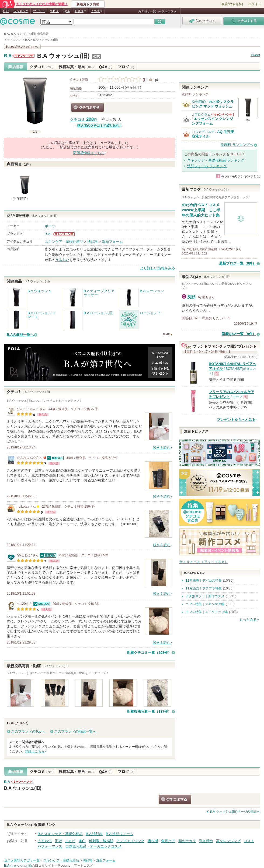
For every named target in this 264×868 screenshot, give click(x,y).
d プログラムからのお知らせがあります (222, 114)
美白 (82, 841)
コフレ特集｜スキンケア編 (205, 604)
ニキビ (70, 841)
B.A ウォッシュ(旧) (63, 55)
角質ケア (168, 841)
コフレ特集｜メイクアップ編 (207, 612)
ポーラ (50, 226)
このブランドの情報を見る (22, 46)
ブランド (39, 11)
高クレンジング (228, 841)
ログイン (254, 4)
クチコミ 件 (84, 120)
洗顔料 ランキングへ (237, 145)
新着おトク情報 (88, 4)
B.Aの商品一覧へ (20, 335)
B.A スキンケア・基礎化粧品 (60, 834)
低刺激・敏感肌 (101, 841)
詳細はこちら (34, 751)
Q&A (67, 11)
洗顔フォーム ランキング (207, 166)
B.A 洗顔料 (94, 834)
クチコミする (87, 107)
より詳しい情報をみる (157, 268)
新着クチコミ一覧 (149, 653)
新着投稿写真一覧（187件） (149, 711)
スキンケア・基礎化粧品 (64, 242)
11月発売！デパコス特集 (204, 580)
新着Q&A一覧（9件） (239, 334)
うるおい (62, 260)
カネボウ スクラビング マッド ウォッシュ (213, 104)
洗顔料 (92, 242)
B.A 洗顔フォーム (119, 834)
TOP (6, 11)
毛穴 (58, 841)
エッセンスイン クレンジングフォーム (212, 121)
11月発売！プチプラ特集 (204, 588)
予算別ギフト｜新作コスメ (205, 596)
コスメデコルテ (203, 132)
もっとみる (248, 620)
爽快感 (153, 841)
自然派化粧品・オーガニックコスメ (93, 846)
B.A (8, 55)
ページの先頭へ (235, 811)
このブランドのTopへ (28, 731)
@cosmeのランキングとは (240, 176)
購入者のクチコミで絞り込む (98, 126)
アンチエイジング (130, 841)
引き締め (206, 841)
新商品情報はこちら (89, 153)
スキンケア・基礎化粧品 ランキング (215, 160)
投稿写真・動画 (76, 67)
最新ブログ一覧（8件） (237, 263)
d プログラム (201, 114)
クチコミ (41, 67)
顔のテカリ (187, 841)
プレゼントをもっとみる (236, 420)
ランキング (20, 11)
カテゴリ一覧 (147, 11)
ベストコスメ (168, 11)
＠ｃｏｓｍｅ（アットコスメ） (203, 562)
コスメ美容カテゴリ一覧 (22, 860)
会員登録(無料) (232, 4)
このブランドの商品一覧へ (75, 731)
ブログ (54, 11)
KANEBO (199, 102)
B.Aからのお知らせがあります (23, 56)
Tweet (255, 55)
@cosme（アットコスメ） (76, 865)
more (166, 333)
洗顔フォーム (112, 242)
